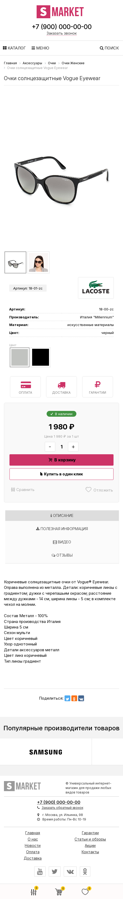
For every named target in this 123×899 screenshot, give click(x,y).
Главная (32, 833)
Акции (90, 845)
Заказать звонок (62, 33)
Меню (40, 48)
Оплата (25, 387)
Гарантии (97, 387)
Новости (33, 845)
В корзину (61, 459)
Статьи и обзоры (90, 839)
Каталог (14, 48)
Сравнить (22, 489)
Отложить (98, 489)
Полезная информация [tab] (62, 528)
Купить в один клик (61, 473)
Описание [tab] (62, 515)
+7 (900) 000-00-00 (62, 27)
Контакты (90, 852)
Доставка (61, 387)
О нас (33, 839)
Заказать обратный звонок (62, 808)
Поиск (109, 48)
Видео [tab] (62, 542)
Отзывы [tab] (62, 555)
